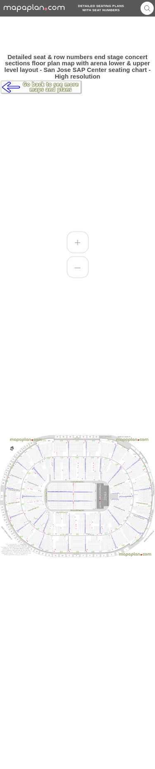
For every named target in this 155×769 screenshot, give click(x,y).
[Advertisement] (77, 35)
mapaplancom (34, 8)
